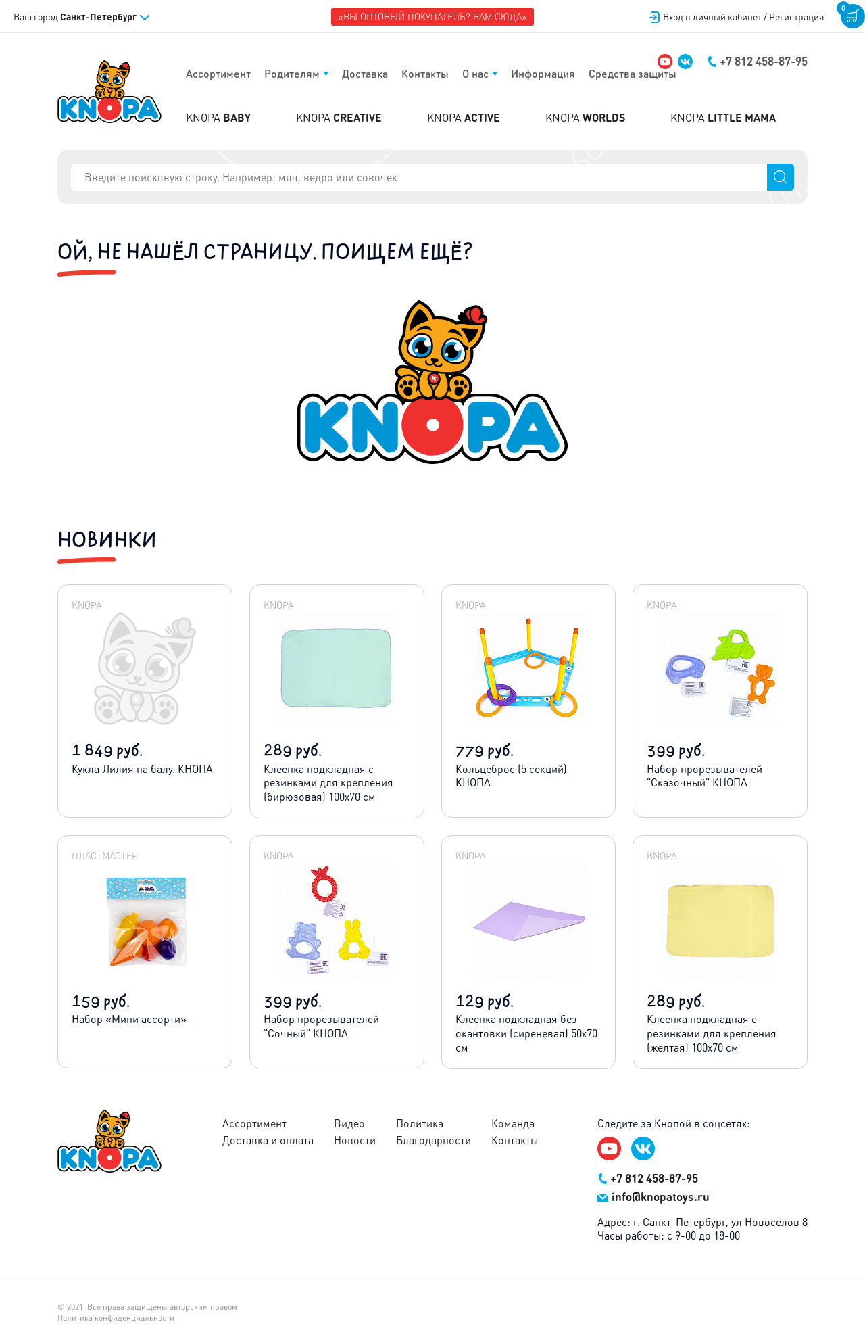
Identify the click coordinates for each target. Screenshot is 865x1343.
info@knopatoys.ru (653, 1196)
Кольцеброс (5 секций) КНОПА (511, 775)
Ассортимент (218, 73)
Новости (355, 1140)
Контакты (425, 73)
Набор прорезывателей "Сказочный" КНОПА (704, 775)
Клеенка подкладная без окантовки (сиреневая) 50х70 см (526, 1033)
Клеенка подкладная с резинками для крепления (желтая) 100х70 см (711, 1033)
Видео (349, 1123)
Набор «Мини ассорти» (129, 1019)
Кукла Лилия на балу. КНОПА (142, 768)
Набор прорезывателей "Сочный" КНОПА (321, 1026)
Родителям (292, 73)
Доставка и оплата (268, 1140)
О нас (475, 73)
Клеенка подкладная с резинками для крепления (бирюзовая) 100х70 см (328, 782)
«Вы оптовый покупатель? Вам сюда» (432, 16)
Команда (513, 1123)
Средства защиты (632, 73)
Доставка (365, 73)
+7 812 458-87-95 (758, 60)
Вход (736, 16)
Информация (543, 73)
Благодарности (433, 1140)
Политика (419, 1123)
